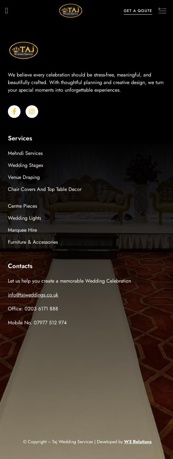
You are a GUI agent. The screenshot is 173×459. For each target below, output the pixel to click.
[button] (6, 11)
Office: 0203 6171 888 (33, 308)
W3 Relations (138, 441)
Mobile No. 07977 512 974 (37, 322)
